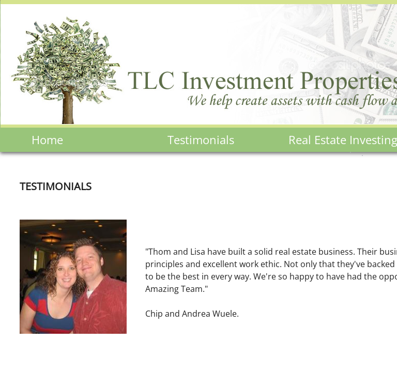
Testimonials (200, 139)
